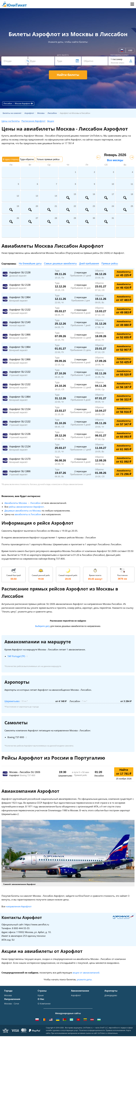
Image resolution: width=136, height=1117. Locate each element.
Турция (41, 999)
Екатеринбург (11, 1017)
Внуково (108, 1004)
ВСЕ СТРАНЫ (44, 1030)
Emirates (75, 1017)
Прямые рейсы (109, 263)
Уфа (6, 1021)
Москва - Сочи (11, 1039)
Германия (43, 1017)
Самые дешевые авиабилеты (60, 263)
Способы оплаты (46, 1048)
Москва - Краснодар (14, 1052)
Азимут (74, 1012)
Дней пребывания (89, 263)
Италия (41, 1008)
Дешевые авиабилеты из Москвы (22, 510)
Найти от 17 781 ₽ (123, 771)
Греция (41, 1025)
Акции (50, 120)
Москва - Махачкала (14, 1069)
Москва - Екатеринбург (16, 1065)
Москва (8, 995)
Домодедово (110, 995)
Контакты (43, 1043)
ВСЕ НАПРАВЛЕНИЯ (14, 1074)
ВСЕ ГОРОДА (10, 1030)
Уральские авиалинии (82, 1004)
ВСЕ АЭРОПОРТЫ (113, 1030)
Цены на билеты (10, 120)
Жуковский (110, 1008)
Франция (42, 1012)
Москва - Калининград (15, 1056)
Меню (132, 4)
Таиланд (42, 1004)
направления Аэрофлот (19, 906)
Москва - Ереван (12, 1048)
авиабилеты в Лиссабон (27, 514)
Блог (40, 1069)
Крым (40, 995)
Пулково (108, 1012)
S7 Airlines (76, 999)
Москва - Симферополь (16, 1043)
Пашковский (110, 1021)
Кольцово (109, 1017)
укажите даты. (84, 979)
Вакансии (43, 1065)
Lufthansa (76, 1025)
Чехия (41, 1021)
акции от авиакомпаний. (86, 972)
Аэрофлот (76, 995)
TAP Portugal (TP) (16, 656)
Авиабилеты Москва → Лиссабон (22, 502)
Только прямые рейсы (48, 159)
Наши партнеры (46, 1061)
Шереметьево (12, 701)
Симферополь (11, 1004)
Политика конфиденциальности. (92, 1102)
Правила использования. (116, 1102)
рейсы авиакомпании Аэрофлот (26, 506)
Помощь (42, 1052)
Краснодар (9, 1008)
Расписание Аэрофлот (33, 120)
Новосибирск (11, 1012)
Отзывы (42, 1056)
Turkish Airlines (79, 1021)
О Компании (44, 1039)
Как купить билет (46, 1074)
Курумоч (108, 1025)
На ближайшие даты (30, 263)
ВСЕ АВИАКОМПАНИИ (82, 1030)
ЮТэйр (74, 1008)
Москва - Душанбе (13, 1061)
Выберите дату (42, 626)
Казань (8, 1025)
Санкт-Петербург (13, 999)
